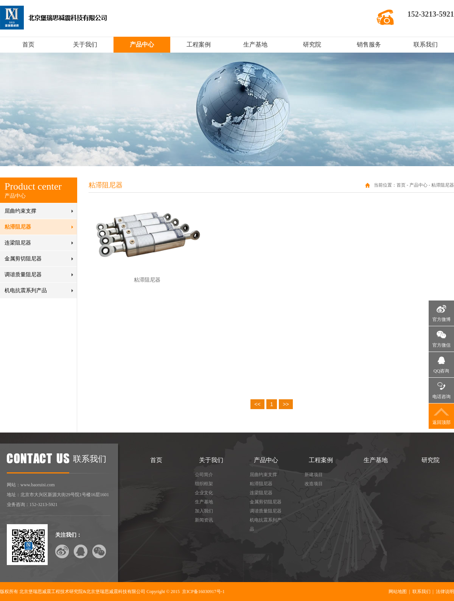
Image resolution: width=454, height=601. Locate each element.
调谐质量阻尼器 (23, 274)
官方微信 (441, 345)
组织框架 (204, 483)
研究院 (312, 44)
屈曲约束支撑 (20, 211)
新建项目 (314, 474)
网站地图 (398, 591)
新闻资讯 (204, 520)
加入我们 (204, 511)
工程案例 (199, 44)
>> (286, 404)
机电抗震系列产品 (26, 290)
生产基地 (255, 44)
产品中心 (142, 44)
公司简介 (204, 474)
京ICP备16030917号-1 (203, 591)
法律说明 (445, 591)
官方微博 (441, 319)
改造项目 (314, 483)
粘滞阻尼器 (18, 227)
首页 (28, 44)
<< (257, 404)
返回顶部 (441, 422)
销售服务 (369, 44)
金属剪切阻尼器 (23, 259)
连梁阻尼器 (18, 243)
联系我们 (426, 44)
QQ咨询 (441, 371)
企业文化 (204, 492)
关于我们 (85, 44)
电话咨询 (441, 396)
